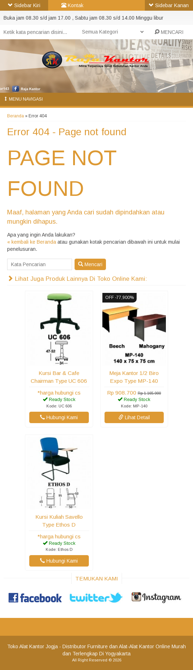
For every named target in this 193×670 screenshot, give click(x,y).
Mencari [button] (90, 264)
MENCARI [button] (168, 32)
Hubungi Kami (59, 417)
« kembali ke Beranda (31, 242)
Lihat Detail (134, 417)
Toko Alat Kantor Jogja (32, 646)
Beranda (15, 115)
